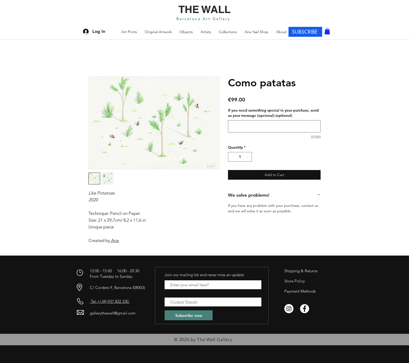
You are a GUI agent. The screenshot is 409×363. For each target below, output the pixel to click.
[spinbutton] (240, 156)
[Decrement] (232, 156)
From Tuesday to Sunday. (111, 276)
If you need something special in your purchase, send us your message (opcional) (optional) (273, 113)
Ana (114, 240)
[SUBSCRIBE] (305, 32)
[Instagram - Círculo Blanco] (288, 308)
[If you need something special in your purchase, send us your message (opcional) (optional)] (274, 126)
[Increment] (248, 156)
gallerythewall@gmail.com (113, 313)
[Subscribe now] (189, 315)
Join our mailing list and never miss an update (204, 274)
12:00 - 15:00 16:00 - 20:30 (115, 270)
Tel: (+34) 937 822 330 (110, 301)
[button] (228, 32)
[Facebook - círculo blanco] (304, 308)
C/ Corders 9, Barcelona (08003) (117, 287)
